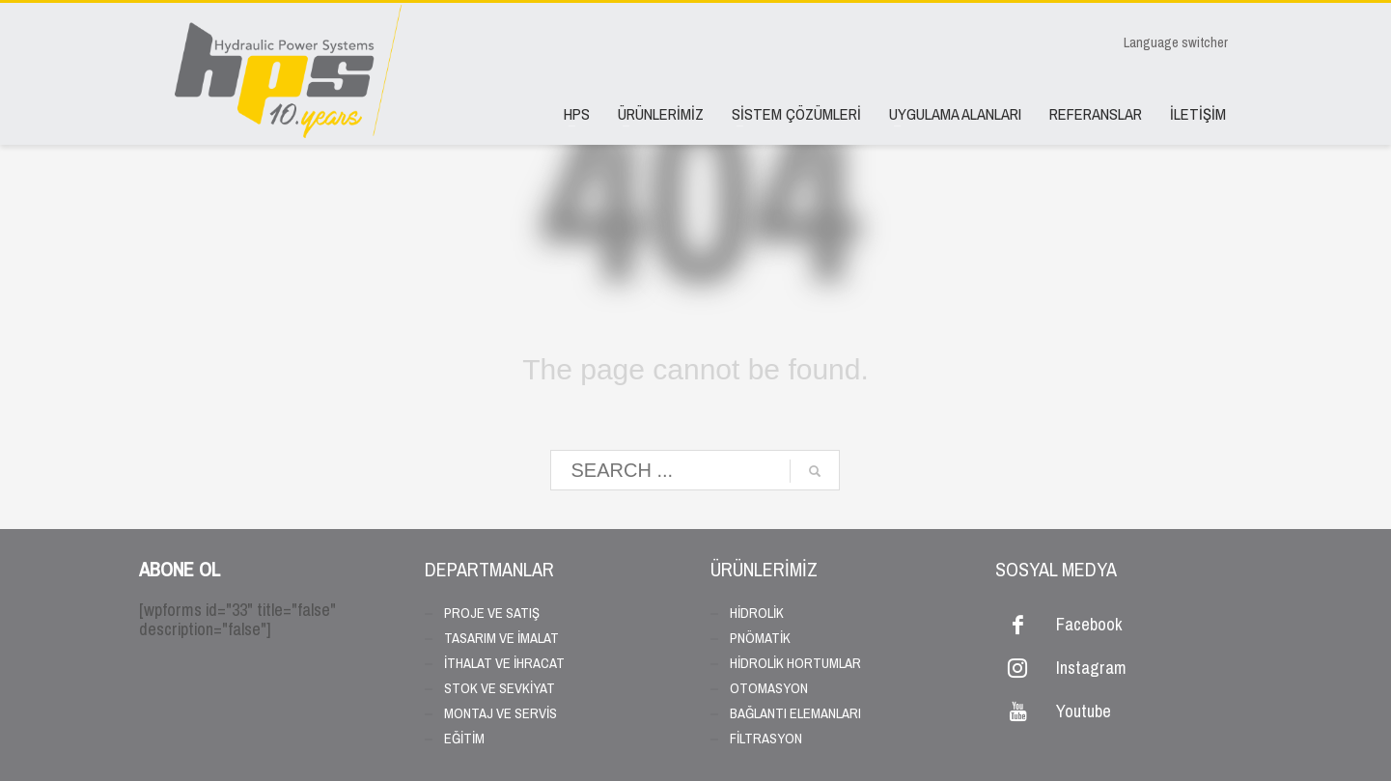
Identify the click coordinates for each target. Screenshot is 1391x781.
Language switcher (1176, 42)
